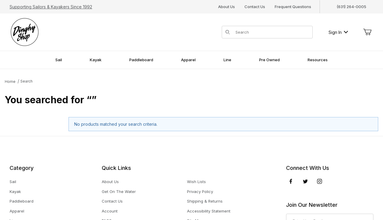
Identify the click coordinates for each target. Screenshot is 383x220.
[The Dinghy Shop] (24, 31)
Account (110, 211)
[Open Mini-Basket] (367, 32)
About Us (226, 6)
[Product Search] (272, 32)
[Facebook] (291, 181)
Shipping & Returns (205, 201)
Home (10, 81)
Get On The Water (119, 191)
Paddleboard (22, 201)
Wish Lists (196, 181)
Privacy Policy (200, 191)
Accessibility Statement (208, 211)
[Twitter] (305, 181)
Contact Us (254, 6)
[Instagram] (319, 181)
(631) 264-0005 (351, 6)
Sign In (338, 32)
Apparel (17, 211)
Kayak (15, 192)
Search (26, 81)
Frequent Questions (293, 6)
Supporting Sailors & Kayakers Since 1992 (51, 6)
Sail (13, 182)
